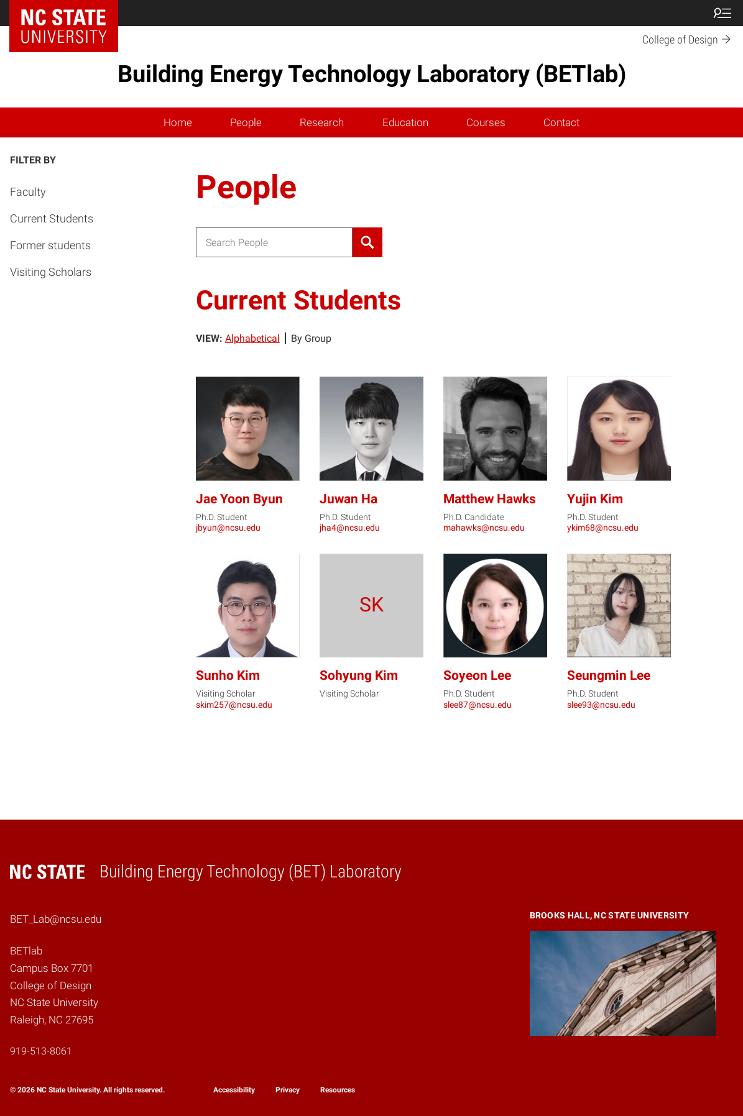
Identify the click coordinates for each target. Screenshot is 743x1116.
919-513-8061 (41, 1051)
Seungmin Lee (608, 675)
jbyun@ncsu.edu (228, 528)
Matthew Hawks (489, 499)
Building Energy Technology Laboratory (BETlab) (372, 74)
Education (405, 122)
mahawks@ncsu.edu (484, 528)
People (246, 122)
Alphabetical (252, 338)
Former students (50, 245)
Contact (561, 122)
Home (178, 122)
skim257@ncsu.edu (234, 705)
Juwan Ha (348, 499)
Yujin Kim (595, 499)
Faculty (28, 191)
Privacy (287, 1090)
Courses (485, 122)
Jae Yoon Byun (239, 499)
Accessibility (234, 1090)
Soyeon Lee (477, 675)
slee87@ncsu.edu (477, 705)
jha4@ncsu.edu (350, 528)
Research (322, 122)
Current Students (51, 218)
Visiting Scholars (50, 271)
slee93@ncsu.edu (601, 705)
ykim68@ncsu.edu (603, 528)
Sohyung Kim (359, 675)
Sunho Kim (228, 675)
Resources (337, 1090)
